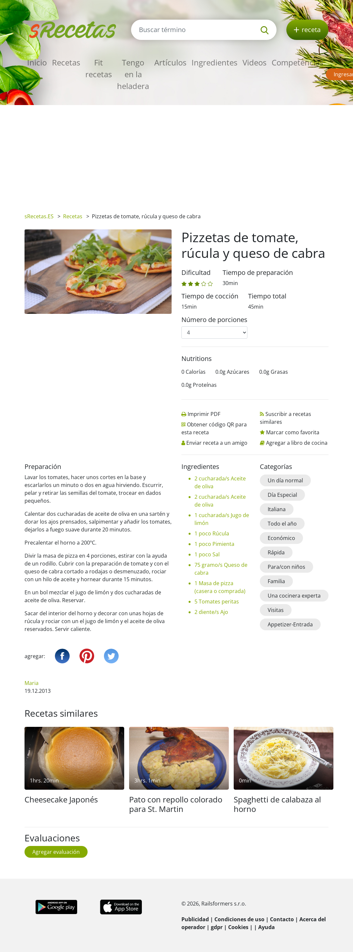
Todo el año (282, 523)
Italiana (277, 509)
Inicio (37, 62)
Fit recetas (98, 68)
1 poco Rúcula (211, 533)
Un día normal (285, 480)
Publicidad (195, 919)
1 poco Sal (207, 554)
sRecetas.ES (39, 216)
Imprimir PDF (204, 414)
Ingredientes (214, 62)
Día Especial (282, 494)
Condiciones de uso (239, 919)
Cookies (238, 927)
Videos (254, 62)
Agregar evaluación (56, 851)
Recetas (66, 62)
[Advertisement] (176, 154)
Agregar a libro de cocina (297, 442)
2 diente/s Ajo (211, 612)
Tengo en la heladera (133, 74)
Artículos (170, 62)
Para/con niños (286, 566)
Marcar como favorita (292, 432)
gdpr (217, 927)
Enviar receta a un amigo (216, 442)
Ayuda (266, 927)
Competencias (297, 62)
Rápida (276, 552)
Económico (281, 538)
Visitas (276, 610)
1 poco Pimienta (214, 544)
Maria (32, 683)
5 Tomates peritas (216, 601)
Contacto (282, 919)
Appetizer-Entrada (290, 624)
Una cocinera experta (294, 595)
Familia (276, 581)
